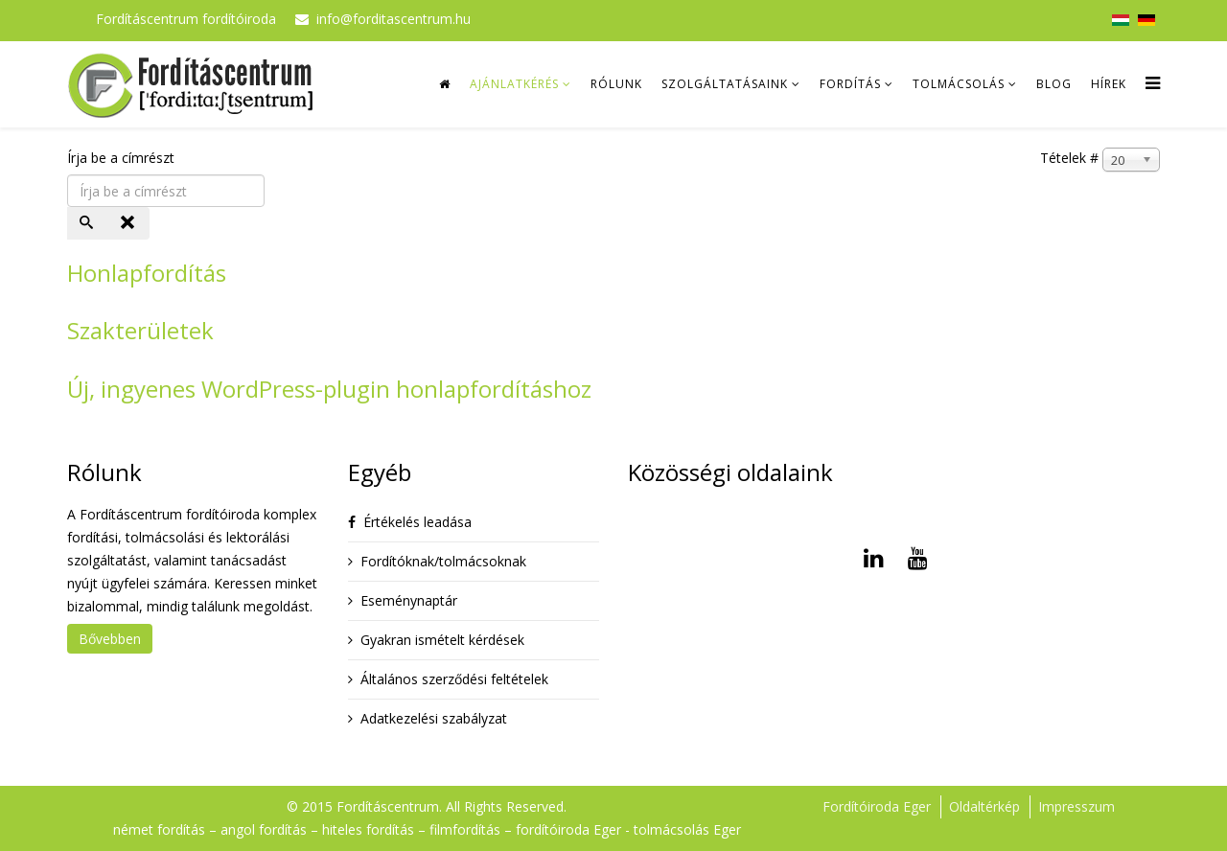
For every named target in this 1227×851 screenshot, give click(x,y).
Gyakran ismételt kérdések (442, 640)
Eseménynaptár (408, 600)
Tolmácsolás (959, 84)
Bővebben (110, 639)
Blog (1054, 84)
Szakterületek (140, 330)
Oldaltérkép (984, 806)
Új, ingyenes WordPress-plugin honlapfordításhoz (329, 388)
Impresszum (1076, 806)
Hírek (1108, 84)
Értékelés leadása (417, 522)
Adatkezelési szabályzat (433, 718)
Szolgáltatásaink (724, 84)
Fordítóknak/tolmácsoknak (443, 561)
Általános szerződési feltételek (454, 679)
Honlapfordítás (146, 272)
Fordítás (850, 84)
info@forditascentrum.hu (393, 19)
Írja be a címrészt (122, 158)
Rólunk (616, 84)
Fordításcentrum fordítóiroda (186, 19)
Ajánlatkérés (514, 84)
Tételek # (1069, 158)
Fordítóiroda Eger (876, 806)
